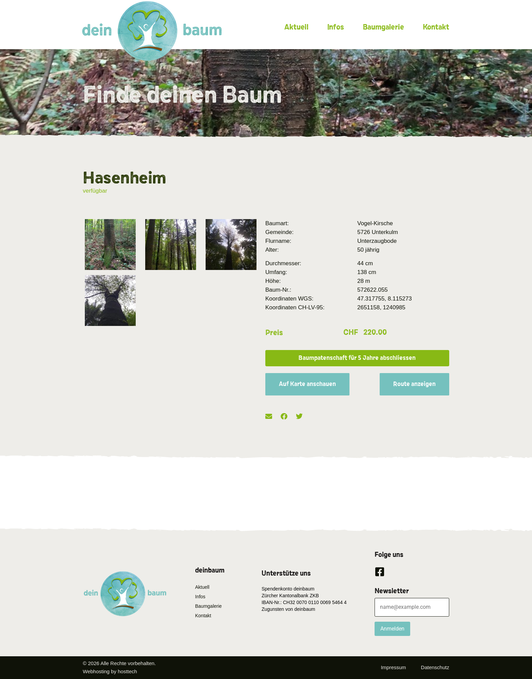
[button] (357, 358)
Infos (335, 27)
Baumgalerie (383, 27)
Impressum (393, 667)
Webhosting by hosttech (110, 671)
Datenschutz (435, 667)
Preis (274, 332)
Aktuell (296, 27)
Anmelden (392, 628)
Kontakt (436, 27)
